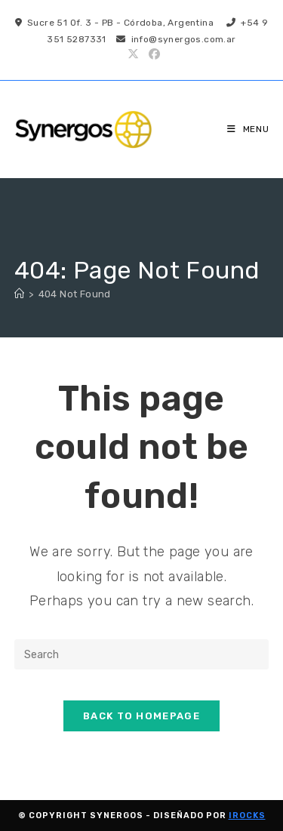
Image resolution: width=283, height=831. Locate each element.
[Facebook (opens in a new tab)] (152, 54)
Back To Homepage (141, 716)
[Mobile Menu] (248, 129)
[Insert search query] (141, 654)
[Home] (19, 294)
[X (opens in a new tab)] (133, 54)
